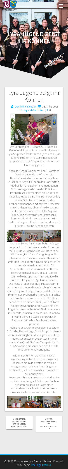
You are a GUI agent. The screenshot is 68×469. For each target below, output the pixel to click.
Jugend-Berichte (33, 110)
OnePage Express (41, 465)
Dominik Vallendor (25, 106)
